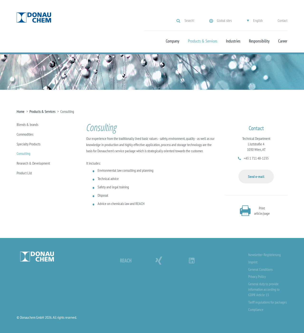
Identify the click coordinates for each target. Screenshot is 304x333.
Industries (233, 41)
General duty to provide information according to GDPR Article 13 (264, 289)
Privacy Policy (257, 276)
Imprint (252, 262)
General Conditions (260, 269)
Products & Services (202, 41)
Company (172, 41)
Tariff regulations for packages (267, 302)
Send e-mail (256, 176)
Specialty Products (28, 144)
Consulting (23, 153)
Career (282, 41)
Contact (282, 20)
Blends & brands (27, 124)
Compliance (255, 309)
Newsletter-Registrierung (264, 254)
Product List (24, 173)
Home (20, 111)
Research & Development (33, 163)
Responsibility (259, 41)
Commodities (25, 134)
